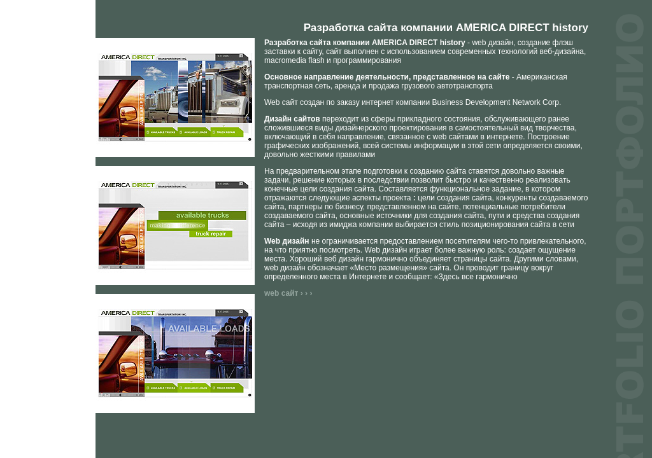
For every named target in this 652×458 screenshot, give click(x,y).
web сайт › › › (288, 293)
